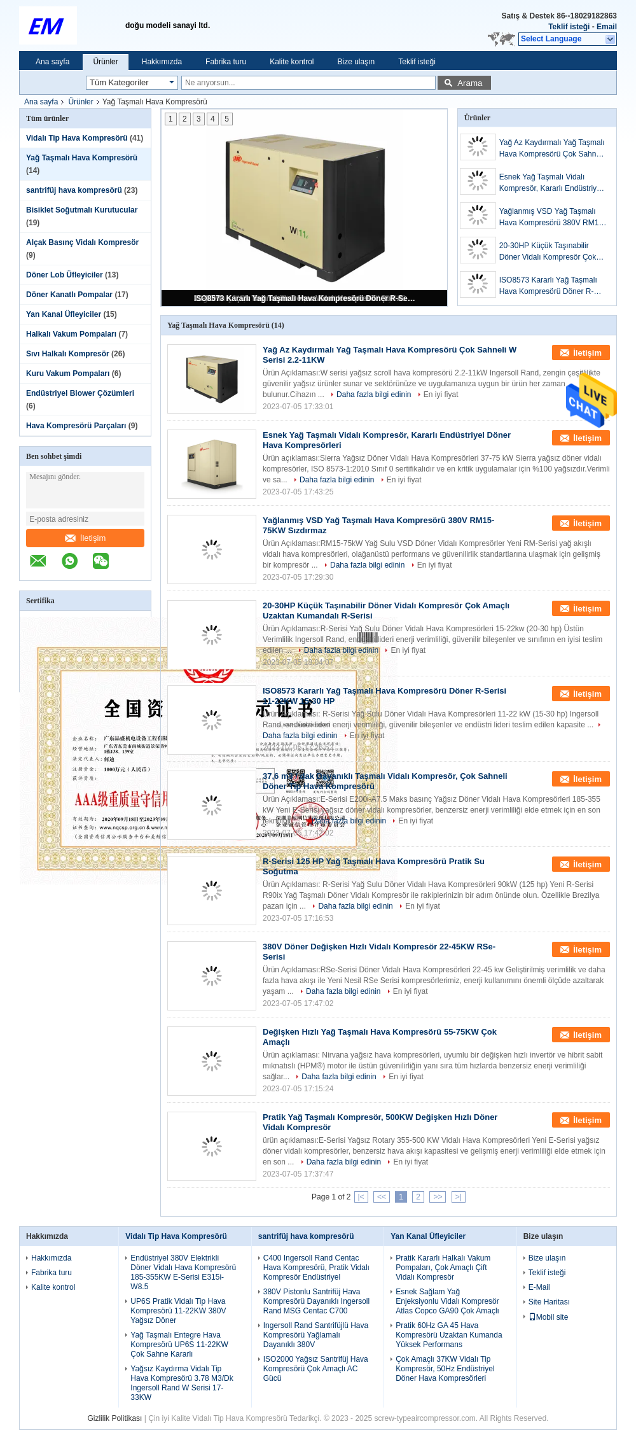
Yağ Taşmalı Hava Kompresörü (81, 157)
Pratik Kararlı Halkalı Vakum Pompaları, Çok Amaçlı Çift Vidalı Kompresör (443, 1268)
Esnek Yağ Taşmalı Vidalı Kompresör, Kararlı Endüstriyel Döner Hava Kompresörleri (551, 183)
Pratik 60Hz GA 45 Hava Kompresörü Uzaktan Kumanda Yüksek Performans (449, 1335)
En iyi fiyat (441, 394)
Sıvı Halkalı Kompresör (67, 353)
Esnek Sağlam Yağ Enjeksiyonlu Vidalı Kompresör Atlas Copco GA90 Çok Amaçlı (447, 1301)
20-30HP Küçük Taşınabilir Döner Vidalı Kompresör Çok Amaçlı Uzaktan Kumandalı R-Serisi (550, 252)
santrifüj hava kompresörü (74, 190)
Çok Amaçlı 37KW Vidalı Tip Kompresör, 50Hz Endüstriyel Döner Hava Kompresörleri (445, 1369)
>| (458, 1196)
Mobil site (549, 1317)
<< (381, 1196)
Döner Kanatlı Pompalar (69, 294)
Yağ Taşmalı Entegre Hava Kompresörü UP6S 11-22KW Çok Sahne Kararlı (179, 1345)
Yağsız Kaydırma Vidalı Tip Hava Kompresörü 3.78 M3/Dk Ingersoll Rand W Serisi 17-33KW (181, 1383)
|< (361, 1196)
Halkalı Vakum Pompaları (71, 334)
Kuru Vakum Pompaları (67, 373)
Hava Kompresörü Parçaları (76, 425)
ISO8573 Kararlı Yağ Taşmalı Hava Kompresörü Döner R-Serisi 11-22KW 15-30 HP (305, 298)
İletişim (85, 538)
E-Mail (539, 1287)
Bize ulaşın (356, 61)
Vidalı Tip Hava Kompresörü (77, 138)
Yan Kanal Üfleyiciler (63, 314)
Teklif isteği (569, 26)
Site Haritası (549, 1301)
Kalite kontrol (292, 61)
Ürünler (105, 61)
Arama (469, 83)
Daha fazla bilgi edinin (373, 394)
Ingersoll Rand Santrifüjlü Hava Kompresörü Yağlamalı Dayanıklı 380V (315, 1335)
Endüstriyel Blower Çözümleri (80, 393)
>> (437, 1196)
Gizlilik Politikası (114, 1418)
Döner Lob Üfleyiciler (64, 274)
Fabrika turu (225, 61)
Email (607, 26)
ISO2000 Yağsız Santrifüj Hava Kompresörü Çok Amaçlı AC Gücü (315, 1369)
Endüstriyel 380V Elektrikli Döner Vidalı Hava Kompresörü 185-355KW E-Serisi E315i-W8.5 (183, 1272)
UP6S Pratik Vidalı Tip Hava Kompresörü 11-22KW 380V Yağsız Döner (178, 1311)
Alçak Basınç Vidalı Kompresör (82, 242)
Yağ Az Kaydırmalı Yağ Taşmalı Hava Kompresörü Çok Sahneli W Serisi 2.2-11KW (552, 149)
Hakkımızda (162, 61)
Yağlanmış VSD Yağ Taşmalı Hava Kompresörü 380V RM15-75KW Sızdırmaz (552, 217)
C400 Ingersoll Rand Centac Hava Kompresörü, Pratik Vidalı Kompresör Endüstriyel (316, 1268)
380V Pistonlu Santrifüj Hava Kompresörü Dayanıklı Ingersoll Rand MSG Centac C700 (316, 1301)
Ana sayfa (52, 61)
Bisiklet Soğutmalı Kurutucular (81, 210)
